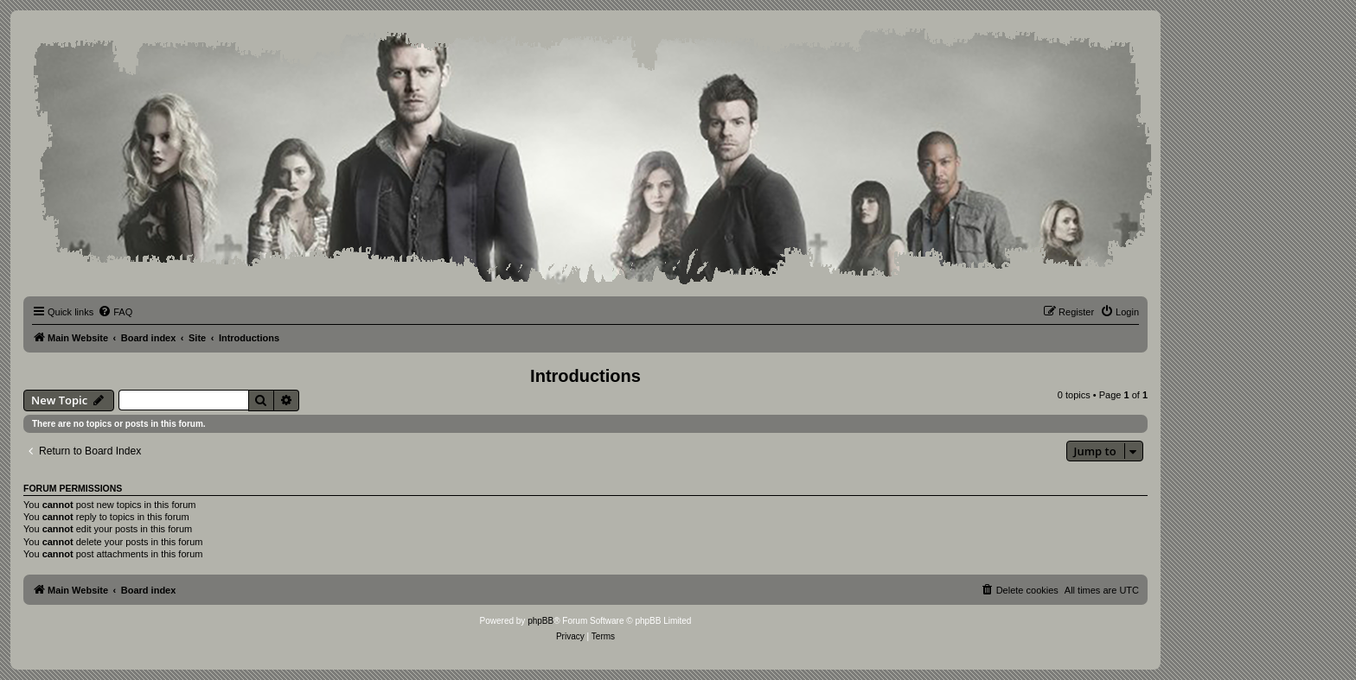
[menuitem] (115, 312)
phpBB (540, 621)
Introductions (585, 375)
